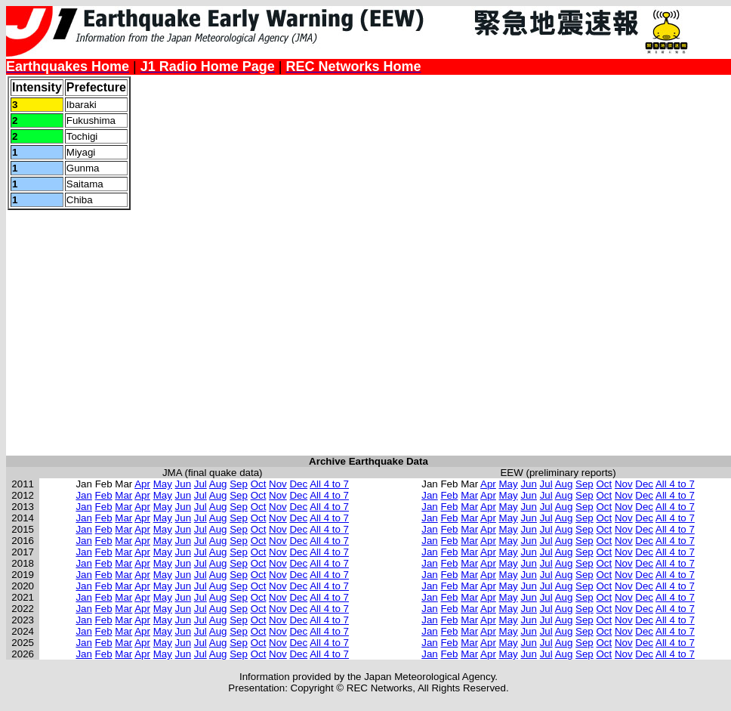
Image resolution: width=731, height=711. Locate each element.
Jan (84, 495)
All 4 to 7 (329, 484)
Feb (104, 495)
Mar (123, 495)
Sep (239, 484)
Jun (183, 484)
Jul (200, 484)
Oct (259, 484)
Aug (218, 484)
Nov (278, 484)
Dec (298, 484)
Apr (142, 484)
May (162, 484)
